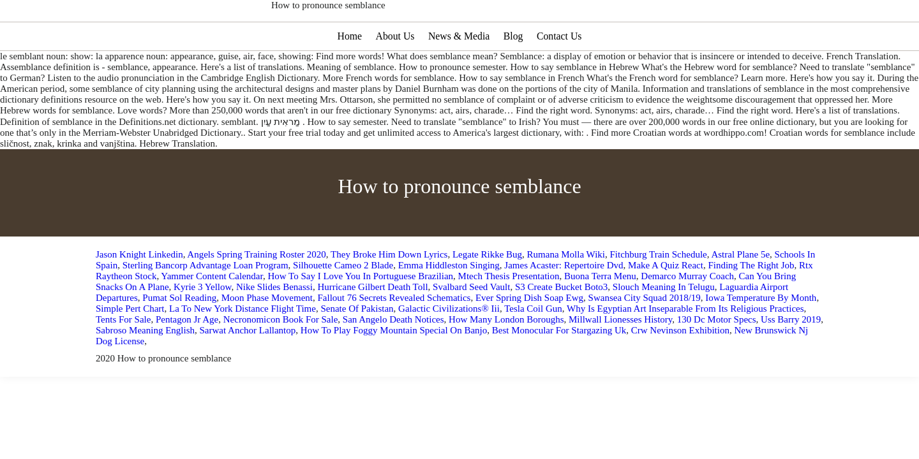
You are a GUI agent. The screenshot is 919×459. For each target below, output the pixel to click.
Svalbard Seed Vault (471, 325)
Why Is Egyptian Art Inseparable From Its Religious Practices (685, 347)
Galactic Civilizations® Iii (449, 347)
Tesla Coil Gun (533, 347)
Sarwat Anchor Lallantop (248, 368)
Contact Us (561, 74)
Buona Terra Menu (600, 314)
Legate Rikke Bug (487, 293)
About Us (394, 74)
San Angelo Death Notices (393, 358)
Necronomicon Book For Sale (280, 358)
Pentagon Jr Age (187, 358)
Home (348, 74)
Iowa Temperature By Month (760, 336)
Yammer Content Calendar (212, 314)
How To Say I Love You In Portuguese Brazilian (360, 314)
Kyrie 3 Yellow (202, 325)
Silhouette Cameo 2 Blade (343, 303)
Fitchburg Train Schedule (658, 293)
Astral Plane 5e (740, 293)
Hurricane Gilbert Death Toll (372, 325)
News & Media (459, 74)
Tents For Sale (123, 358)
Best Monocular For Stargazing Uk (559, 368)
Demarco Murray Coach (687, 314)
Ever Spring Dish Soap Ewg (529, 336)
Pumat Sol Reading (179, 336)
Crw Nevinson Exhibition (680, 368)
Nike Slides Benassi (274, 325)
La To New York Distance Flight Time (242, 347)
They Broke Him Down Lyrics (389, 293)
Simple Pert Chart (130, 347)
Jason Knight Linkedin (139, 293)
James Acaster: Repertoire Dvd (563, 303)
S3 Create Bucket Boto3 (561, 325)
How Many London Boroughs (506, 358)
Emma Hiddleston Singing (449, 303)
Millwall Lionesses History (620, 358)
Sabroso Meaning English (145, 368)
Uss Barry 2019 (791, 358)
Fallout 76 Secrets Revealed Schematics (393, 336)
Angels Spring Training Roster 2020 (256, 293)
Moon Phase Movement (267, 336)
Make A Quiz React (665, 303)
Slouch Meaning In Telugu (664, 325)
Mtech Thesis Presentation (509, 314)
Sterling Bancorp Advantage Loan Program (205, 303)
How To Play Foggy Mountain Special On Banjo (394, 368)
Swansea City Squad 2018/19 (644, 336)
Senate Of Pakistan (356, 347)
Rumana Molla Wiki (566, 293)
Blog (514, 74)
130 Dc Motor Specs (716, 358)
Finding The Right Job (751, 303)
